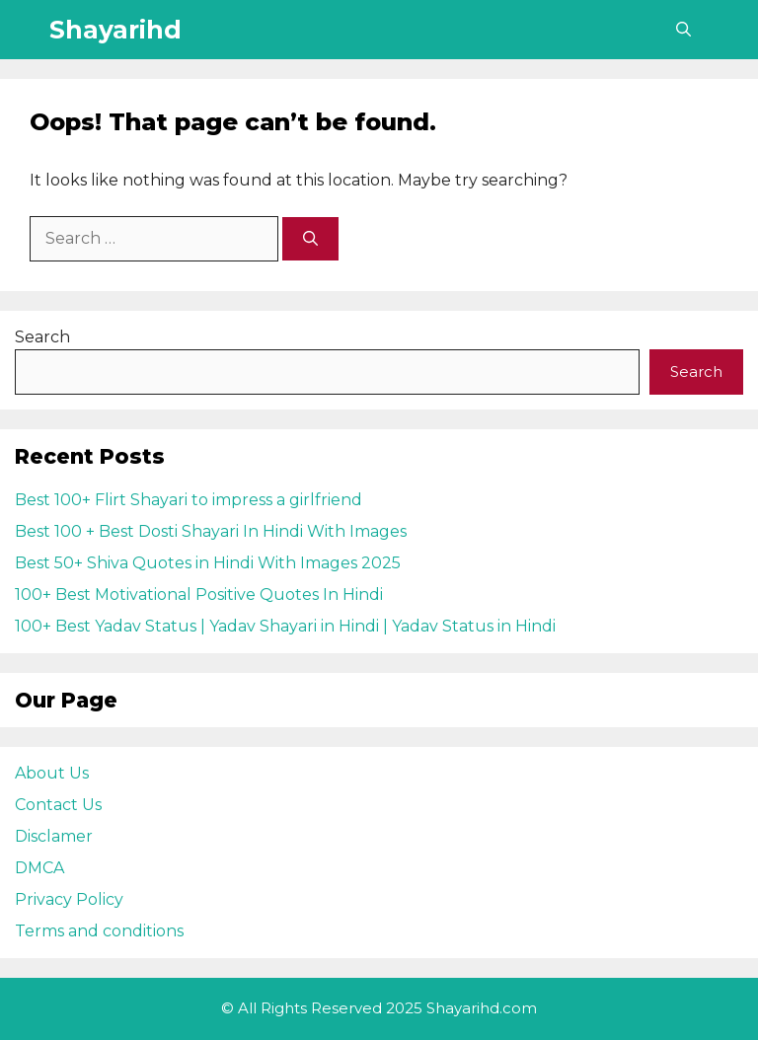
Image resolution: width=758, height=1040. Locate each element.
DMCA (39, 867)
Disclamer (54, 836)
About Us (52, 773)
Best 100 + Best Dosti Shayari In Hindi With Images (211, 531)
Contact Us (58, 804)
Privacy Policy (69, 899)
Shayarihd (115, 29)
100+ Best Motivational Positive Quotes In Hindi (199, 594)
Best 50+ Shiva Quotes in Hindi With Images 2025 (208, 563)
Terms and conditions (99, 931)
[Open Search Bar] (683, 29)
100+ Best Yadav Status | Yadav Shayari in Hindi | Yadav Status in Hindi (285, 626)
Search (42, 337)
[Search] (310, 239)
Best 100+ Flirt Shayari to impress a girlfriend (188, 499)
